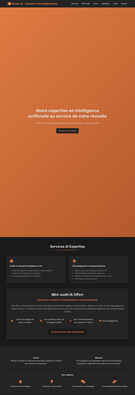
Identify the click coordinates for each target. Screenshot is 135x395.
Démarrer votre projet (67, 131)
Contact (124, 4)
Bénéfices (106, 4)
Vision (95, 4)
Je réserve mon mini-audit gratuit (67, 332)
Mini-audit (86, 4)
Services (74, 4)
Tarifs (115, 4)
